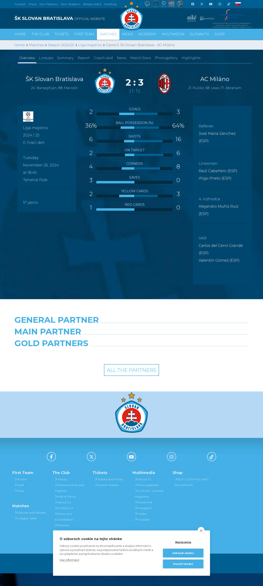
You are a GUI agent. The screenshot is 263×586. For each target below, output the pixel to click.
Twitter (141, 526)
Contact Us (63, 521)
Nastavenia (183, 542)
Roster (20, 492)
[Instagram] (220, 4)
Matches (36, 45)
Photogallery (166, 58)
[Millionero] (162, 348)
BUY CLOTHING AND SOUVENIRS (192, 495)
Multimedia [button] (173, 34)
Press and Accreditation (63, 529)
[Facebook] (192, 4)
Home (19, 45)
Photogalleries (146, 498)
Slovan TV (199, 34)
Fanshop (110, 4)
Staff (18, 498)
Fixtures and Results (30, 525)
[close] (201, 530)
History (60, 492)
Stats (19, 503)
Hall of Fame (65, 509)
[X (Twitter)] (201, 4)
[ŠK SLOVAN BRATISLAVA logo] (71, 18)
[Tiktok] (229, 4)
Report (84, 58)
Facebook (143, 515)
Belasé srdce (92, 4)
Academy (147, 34)
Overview (27, 58)
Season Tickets (107, 498)
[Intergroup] (102, 366)
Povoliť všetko (183, 563)
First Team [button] (84, 34)
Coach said (103, 58)
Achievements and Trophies (69, 500)
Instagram (143, 521)
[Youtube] (210, 4)
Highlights (191, 58)
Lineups (46, 58)
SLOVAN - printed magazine (149, 506)
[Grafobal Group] (162, 366)
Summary (65, 58)
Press (33, 4)
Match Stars (140, 58)
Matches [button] (108, 34)
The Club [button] (40, 34)
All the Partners (131, 383)
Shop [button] (220, 34)
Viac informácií (69, 560)
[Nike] (131, 330)
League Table (25, 531)
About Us (62, 515)
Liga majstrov (90, 45)
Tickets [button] (61, 34)
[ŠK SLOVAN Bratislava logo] (131, 15)
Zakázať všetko (183, 553)
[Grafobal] (102, 348)
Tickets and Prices (109, 492)
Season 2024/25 (61, 45)
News (127, 34)
